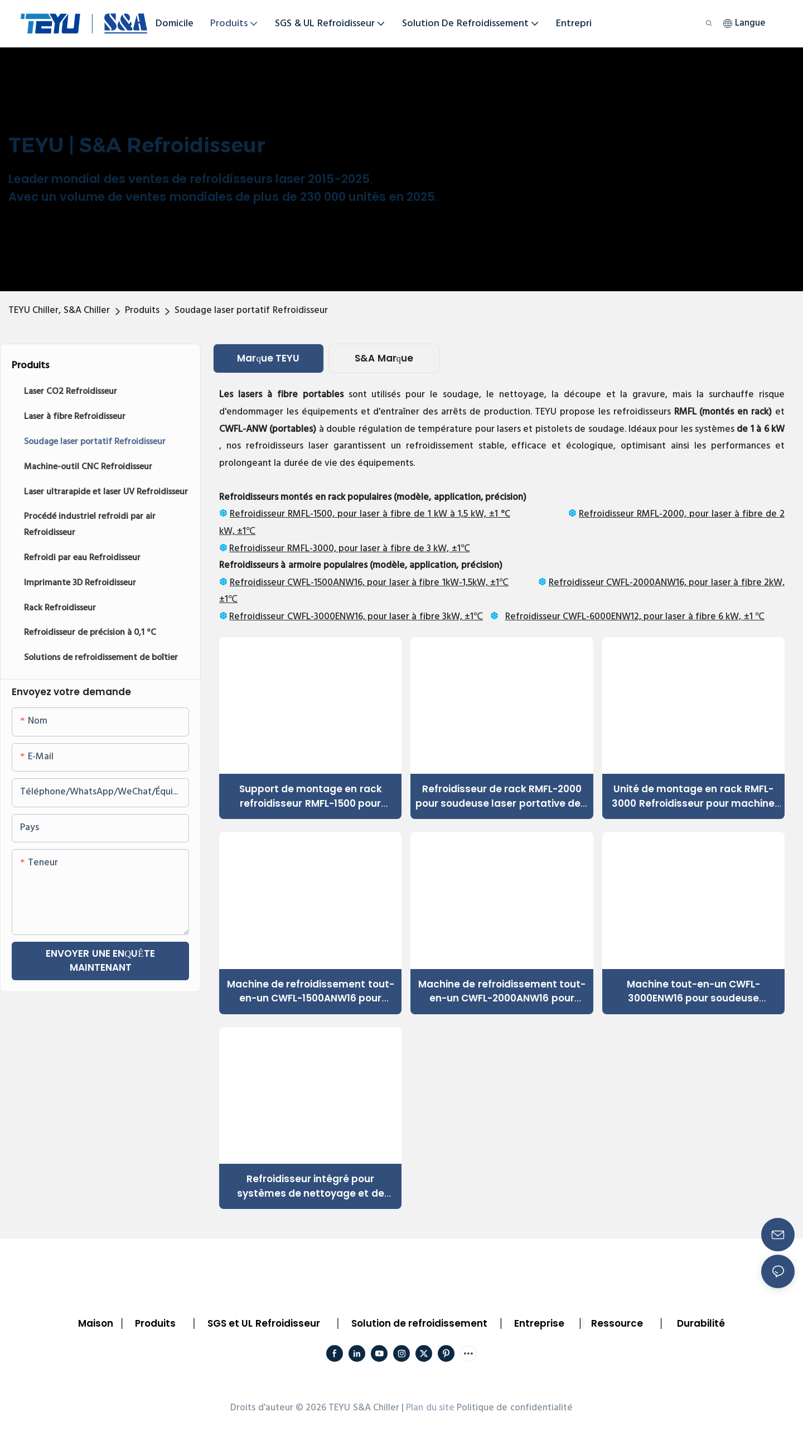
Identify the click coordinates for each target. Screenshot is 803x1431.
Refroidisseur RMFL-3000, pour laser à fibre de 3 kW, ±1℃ (349, 548)
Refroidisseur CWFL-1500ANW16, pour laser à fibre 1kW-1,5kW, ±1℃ (369, 582)
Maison (95, 1323)
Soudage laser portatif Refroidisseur (251, 310)
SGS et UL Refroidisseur (263, 1323)
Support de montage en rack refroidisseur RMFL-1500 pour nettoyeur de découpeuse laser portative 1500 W (311, 796)
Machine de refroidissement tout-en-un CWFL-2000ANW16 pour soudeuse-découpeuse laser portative (502, 991)
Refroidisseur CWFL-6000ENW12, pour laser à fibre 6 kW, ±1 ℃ (635, 616)
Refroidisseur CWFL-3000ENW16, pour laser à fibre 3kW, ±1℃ (356, 616)
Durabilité (701, 1323)
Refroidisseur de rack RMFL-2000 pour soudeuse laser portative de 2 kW (501, 796)
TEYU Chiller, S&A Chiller (59, 310)
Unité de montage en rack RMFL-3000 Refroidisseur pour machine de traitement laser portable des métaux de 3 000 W (693, 796)
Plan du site (430, 1407)
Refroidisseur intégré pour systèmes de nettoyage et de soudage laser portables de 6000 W (310, 1186)
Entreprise (539, 1323)
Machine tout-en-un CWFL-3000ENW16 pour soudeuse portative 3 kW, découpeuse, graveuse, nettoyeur (693, 991)
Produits (142, 310)
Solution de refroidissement (419, 1323)
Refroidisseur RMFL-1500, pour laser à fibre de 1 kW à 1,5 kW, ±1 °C (370, 514)
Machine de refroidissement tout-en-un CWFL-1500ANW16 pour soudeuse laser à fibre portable (310, 991)
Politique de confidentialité (515, 1407)
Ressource (617, 1323)
